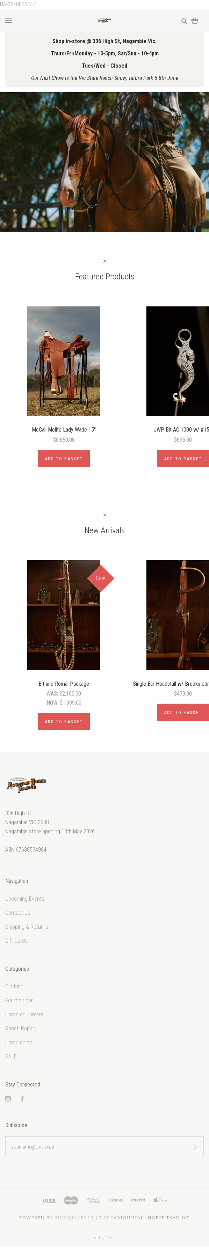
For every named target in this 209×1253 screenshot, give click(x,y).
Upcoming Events (24, 898)
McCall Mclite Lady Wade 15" (64, 429)
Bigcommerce (74, 1217)
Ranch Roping (20, 1028)
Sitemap (105, 1237)
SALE (11, 1056)
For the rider (19, 1000)
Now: (53, 702)
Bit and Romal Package (63, 683)
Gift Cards (16, 940)
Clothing (14, 986)
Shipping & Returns (26, 926)
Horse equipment (24, 1014)
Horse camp (19, 1042)
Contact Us (17, 912)
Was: (52, 693)
